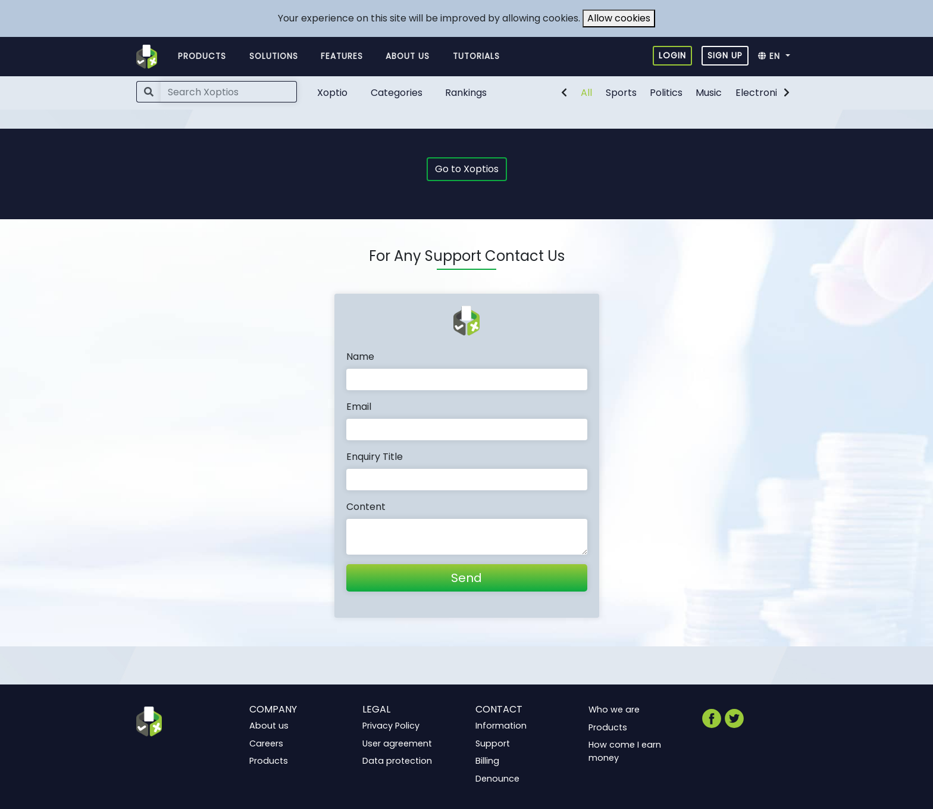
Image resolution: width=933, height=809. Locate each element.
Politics (666, 92)
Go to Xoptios (467, 169)
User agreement (397, 743)
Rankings (466, 92)
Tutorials (476, 56)
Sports (621, 92)
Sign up (725, 55)
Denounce (497, 779)
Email (358, 406)
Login (672, 55)
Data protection (397, 761)
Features (342, 56)
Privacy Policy (390, 726)
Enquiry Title (374, 456)
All (586, 92)
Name (360, 356)
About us (408, 56)
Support (492, 743)
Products (202, 56)
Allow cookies (618, 18)
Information (501, 726)
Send (466, 578)
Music (709, 92)
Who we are (614, 709)
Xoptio (332, 92)
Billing (487, 761)
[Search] (229, 91)
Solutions (273, 56)
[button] (777, 56)
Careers (266, 743)
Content (366, 507)
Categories (396, 92)
